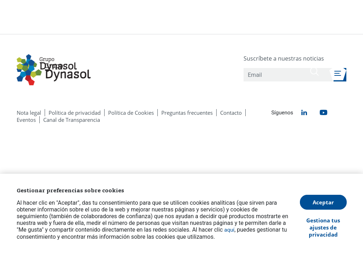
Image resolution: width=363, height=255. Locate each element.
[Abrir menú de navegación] (337, 72)
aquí (229, 230)
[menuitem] (29, 112)
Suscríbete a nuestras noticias (284, 58)
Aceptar (323, 202)
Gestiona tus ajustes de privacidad (323, 227)
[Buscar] (314, 71)
